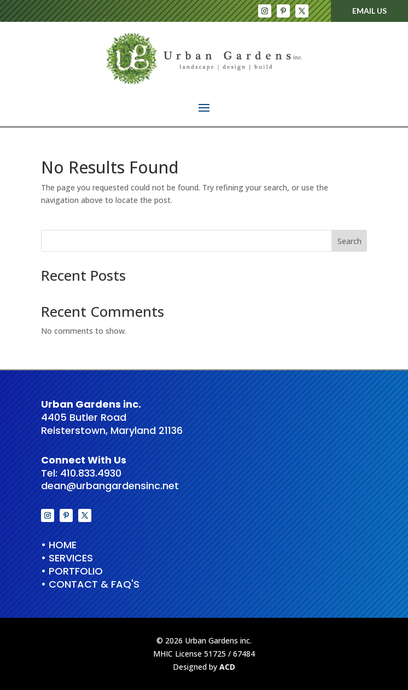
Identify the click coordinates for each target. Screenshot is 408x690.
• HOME (59, 545)
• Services (67, 558)
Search (349, 241)
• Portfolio (72, 571)
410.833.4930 (90, 473)
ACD (227, 667)
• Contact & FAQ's (90, 584)
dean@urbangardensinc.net (110, 485)
